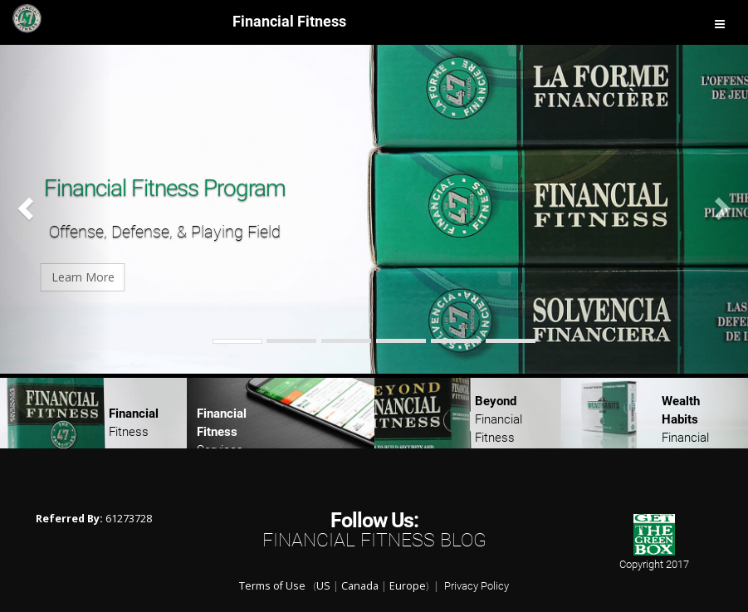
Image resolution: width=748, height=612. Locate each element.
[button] (56, 208)
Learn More (164, 277)
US (323, 586)
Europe (407, 586)
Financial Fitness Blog (374, 540)
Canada (360, 586)
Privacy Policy (476, 586)
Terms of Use (272, 586)
